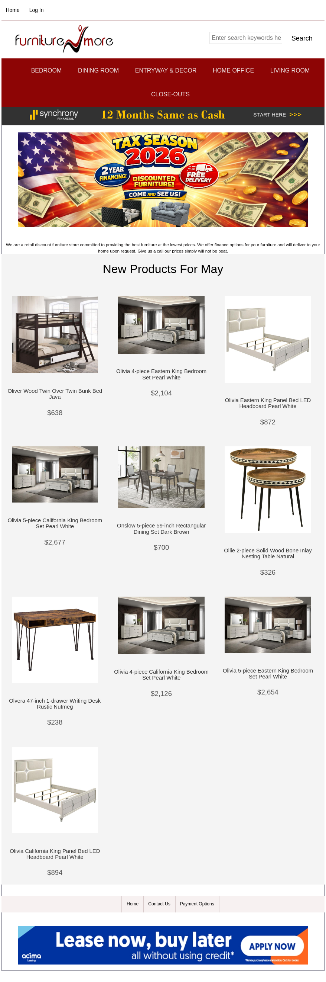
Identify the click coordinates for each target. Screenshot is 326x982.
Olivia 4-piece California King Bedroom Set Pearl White (161, 675)
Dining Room (98, 70)
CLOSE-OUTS (170, 94)
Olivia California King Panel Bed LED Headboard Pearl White (55, 854)
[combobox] (245, 38)
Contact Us (159, 903)
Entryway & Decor (166, 70)
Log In (36, 10)
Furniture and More (159, 919)
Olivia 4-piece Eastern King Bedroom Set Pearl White (161, 374)
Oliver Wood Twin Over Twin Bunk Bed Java (54, 394)
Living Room (290, 70)
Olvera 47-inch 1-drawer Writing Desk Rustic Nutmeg (55, 704)
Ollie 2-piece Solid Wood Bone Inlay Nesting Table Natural (268, 553)
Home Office (233, 70)
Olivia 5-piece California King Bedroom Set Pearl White (54, 523)
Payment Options (197, 903)
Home (13, 10)
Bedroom (46, 70)
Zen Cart (207, 919)
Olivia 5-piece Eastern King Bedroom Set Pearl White (268, 674)
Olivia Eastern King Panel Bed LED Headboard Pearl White (268, 403)
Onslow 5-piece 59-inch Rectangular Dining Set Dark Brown (161, 529)
